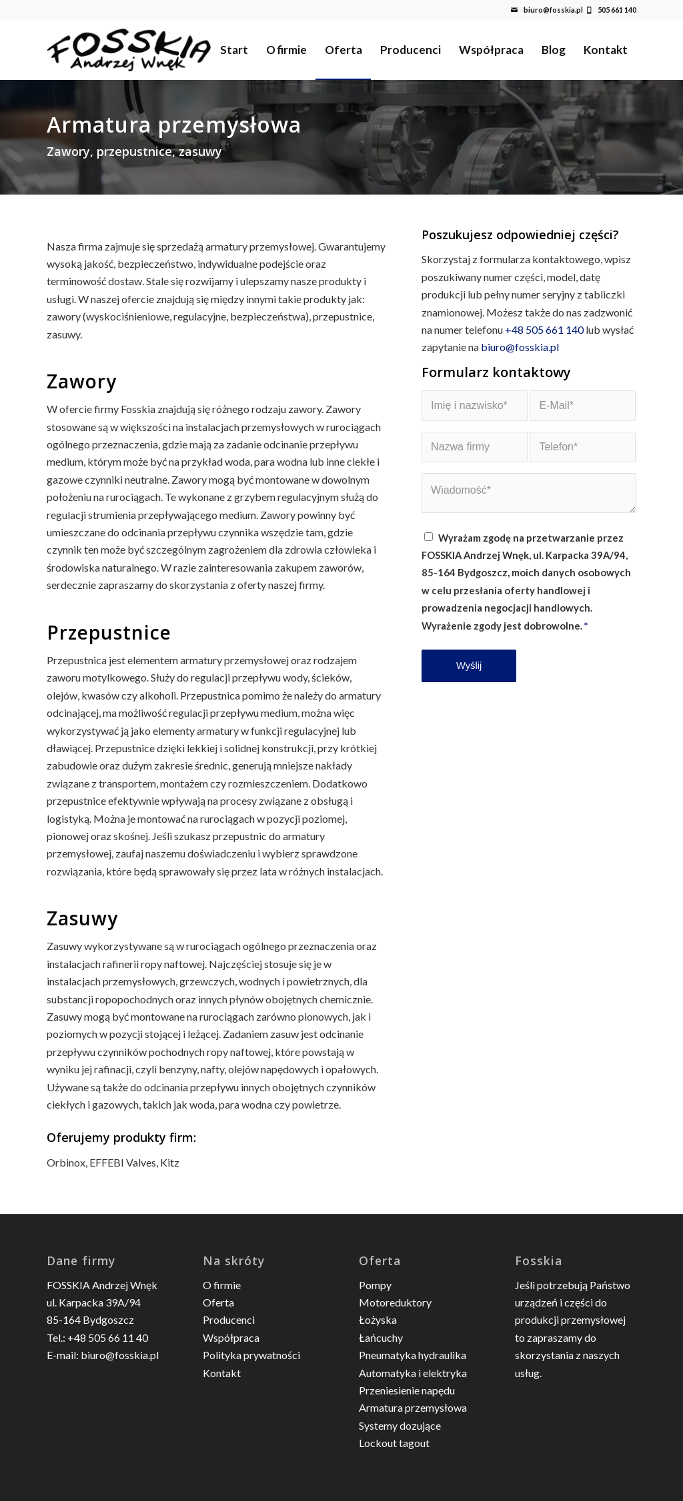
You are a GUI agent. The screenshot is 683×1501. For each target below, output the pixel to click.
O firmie (222, 1284)
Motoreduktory (395, 1302)
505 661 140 (617, 9)
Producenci (229, 1319)
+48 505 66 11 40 (107, 1337)
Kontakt (222, 1372)
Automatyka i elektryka (413, 1372)
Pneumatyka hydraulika (412, 1354)
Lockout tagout (394, 1442)
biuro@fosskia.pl (553, 9)
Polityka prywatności (251, 1354)
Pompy (375, 1284)
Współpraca (231, 1337)
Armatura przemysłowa (413, 1407)
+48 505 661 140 (544, 329)
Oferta (218, 1302)
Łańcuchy (381, 1337)
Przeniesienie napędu (407, 1390)
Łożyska (378, 1319)
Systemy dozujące (400, 1425)
